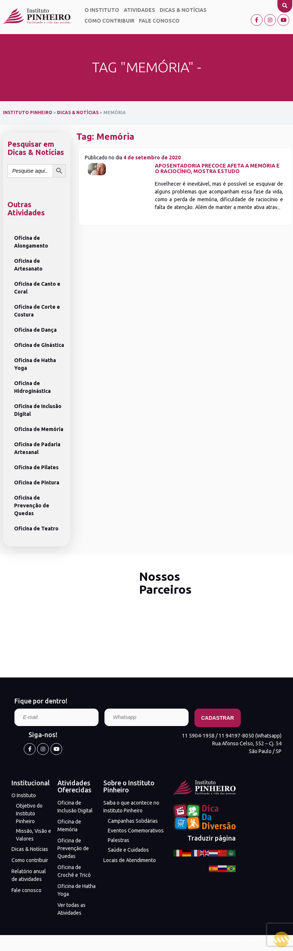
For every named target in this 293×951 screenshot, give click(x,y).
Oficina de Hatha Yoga (35, 364)
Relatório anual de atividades (28, 875)
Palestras (118, 840)
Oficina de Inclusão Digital (37, 410)
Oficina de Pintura (36, 483)
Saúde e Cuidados (128, 850)
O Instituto (101, 10)
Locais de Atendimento (129, 860)
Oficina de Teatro (36, 528)
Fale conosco (159, 21)
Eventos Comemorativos (136, 831)
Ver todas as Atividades (71, 909)
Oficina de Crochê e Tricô (74, 871)
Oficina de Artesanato (28, 265)
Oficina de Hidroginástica (32, 387)
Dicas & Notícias (183, 10)
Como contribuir (109, 21)
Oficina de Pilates (36, 467)
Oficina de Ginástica (39, 345)
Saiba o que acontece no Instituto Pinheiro (131, 807)
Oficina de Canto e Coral (37, 288)
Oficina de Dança (35, 330)
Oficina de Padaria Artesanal (37, 448)
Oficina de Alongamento (31, 242)
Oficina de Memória (38, 429)
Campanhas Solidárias (133, 821)
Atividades (139, 10)
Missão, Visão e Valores (33, 835)
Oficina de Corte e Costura (37, 311)
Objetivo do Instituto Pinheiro (29, 813)
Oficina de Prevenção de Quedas (31, 505)
